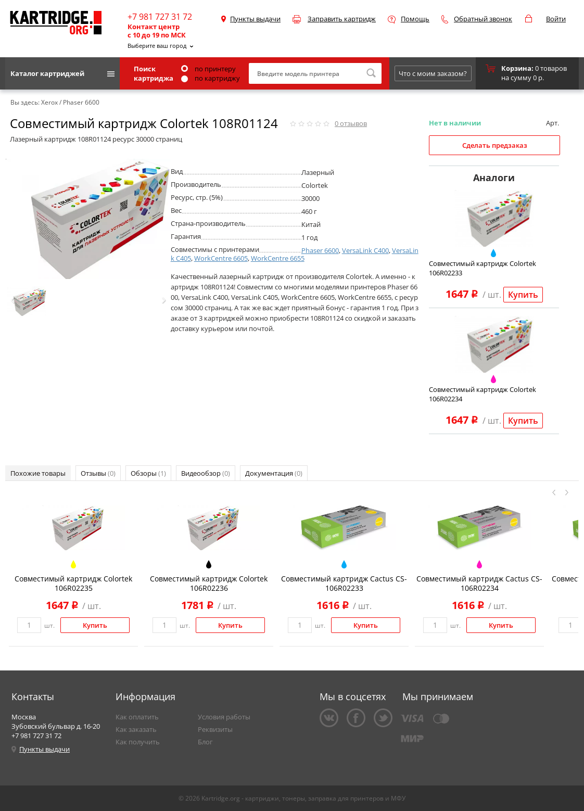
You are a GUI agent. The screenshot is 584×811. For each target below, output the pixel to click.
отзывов (351, 123)
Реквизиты (215, 729)
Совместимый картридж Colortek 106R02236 (209, 583)
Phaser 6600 (320, 250)
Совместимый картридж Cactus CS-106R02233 (344, 583)
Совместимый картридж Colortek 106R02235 (73, 583)
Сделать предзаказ (494, 145)
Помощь (415, 18)
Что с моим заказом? (433, 73)
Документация (273, 473)
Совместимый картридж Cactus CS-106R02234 (479, 583)
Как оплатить (137, 716)
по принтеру (208, 68)
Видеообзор (205, 473)
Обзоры (148, 473)
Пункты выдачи (255, 18)
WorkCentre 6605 (221, 258)
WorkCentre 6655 (277, 258)
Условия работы (224, 716)
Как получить (138, 741)
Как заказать (136, 729)
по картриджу (210, 78)
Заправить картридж (342, 18)
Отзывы (98, 473)
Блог (205, 741)
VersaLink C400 (365, 250)
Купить (523, 294)
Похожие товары (38, 473)
